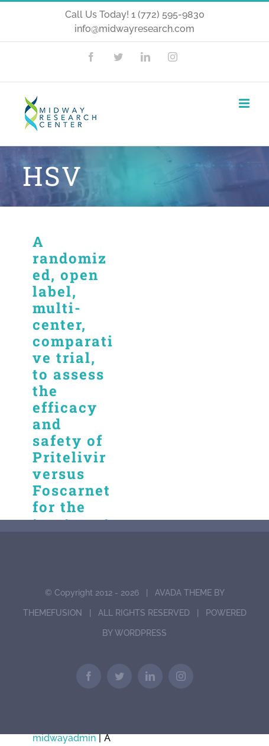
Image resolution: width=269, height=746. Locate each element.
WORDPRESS (141, 633)
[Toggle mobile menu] (245, 103)
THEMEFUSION (52, 613)
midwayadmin (64, 738)
